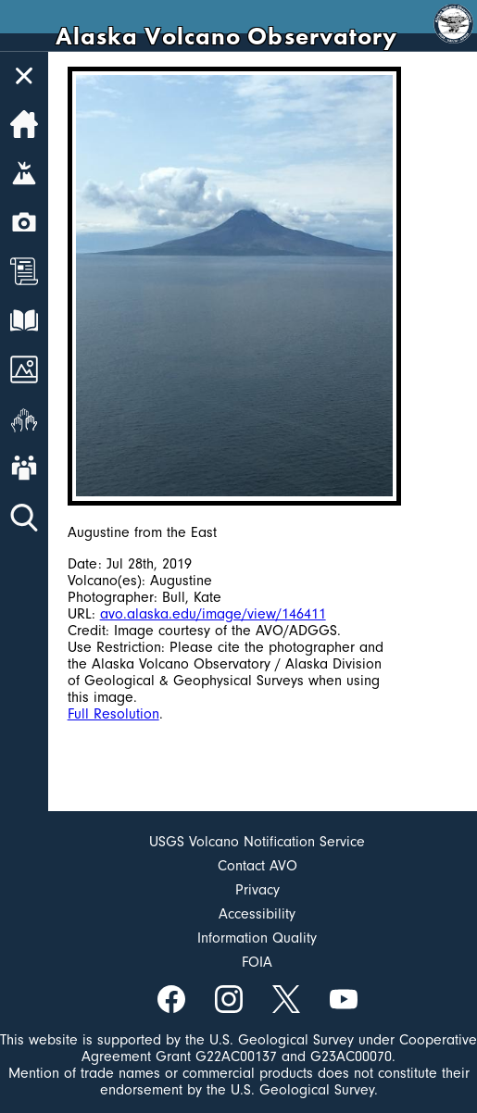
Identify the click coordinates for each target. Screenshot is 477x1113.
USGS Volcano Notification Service (257, 841)
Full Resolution (113, 714)
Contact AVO (257, 865)
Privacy (257, 890)
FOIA (257, 962)
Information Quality (257, 938)
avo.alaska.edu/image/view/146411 (213, 614)
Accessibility (257, 914)
